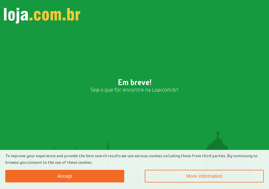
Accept (64, 176)
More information (204, 176)
